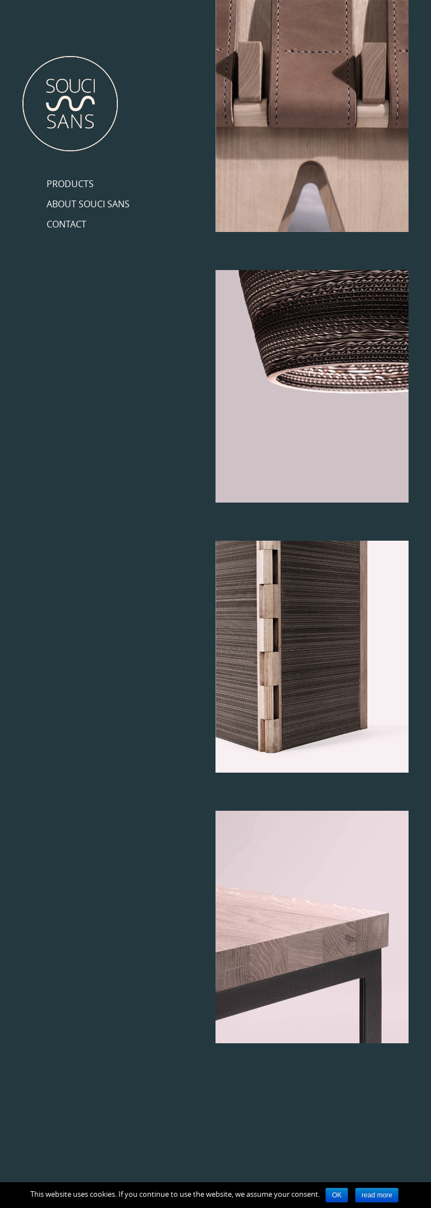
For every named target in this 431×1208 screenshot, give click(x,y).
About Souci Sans (88, 204)
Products (70, 184)
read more (376, 1195)
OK (336, 1195)
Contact (66, 224)
